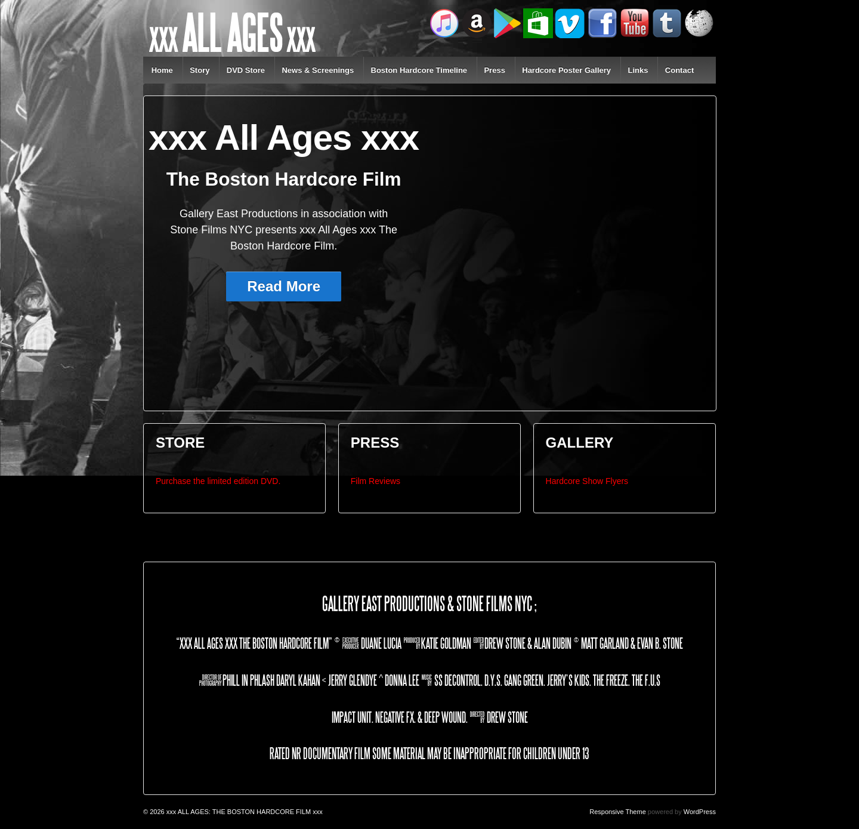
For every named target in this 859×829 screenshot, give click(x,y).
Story (199, 70)
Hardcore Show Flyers (587, 481)
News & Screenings (318, 70)
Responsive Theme (617, 811)
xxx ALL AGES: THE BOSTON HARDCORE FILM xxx (244, 811)
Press (494, 70)
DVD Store (246, 70)
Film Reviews (375, 481)
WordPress (700, 811)
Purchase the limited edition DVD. (218, 481)
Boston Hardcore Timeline (419, 70)
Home (162, 70)
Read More (283, 286)
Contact (679, 70)
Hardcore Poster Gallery (566, 70)
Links (638, 70)
